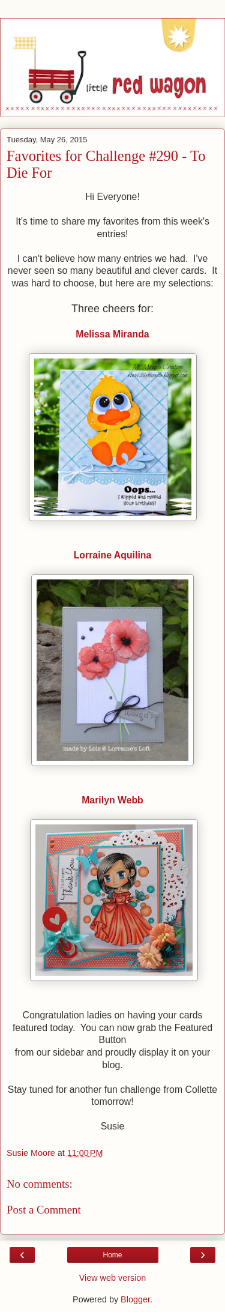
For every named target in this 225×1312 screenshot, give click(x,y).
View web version (112, 1278)
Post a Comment (44, 1209)
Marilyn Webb (112, 800)
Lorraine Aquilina (113, 555)
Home (112, 1255)
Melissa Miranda (112, 334)
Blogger (135, 1299)
